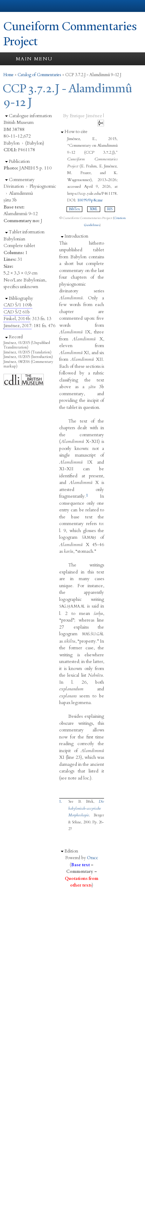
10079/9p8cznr (90, 200)
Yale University (12, 6)
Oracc (92, 858)
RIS (109, 209)
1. (60, 801)
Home (9, 75)
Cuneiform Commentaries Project (70, 34)
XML (94, 209)
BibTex (74, 209)
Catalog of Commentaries (39, 75)
